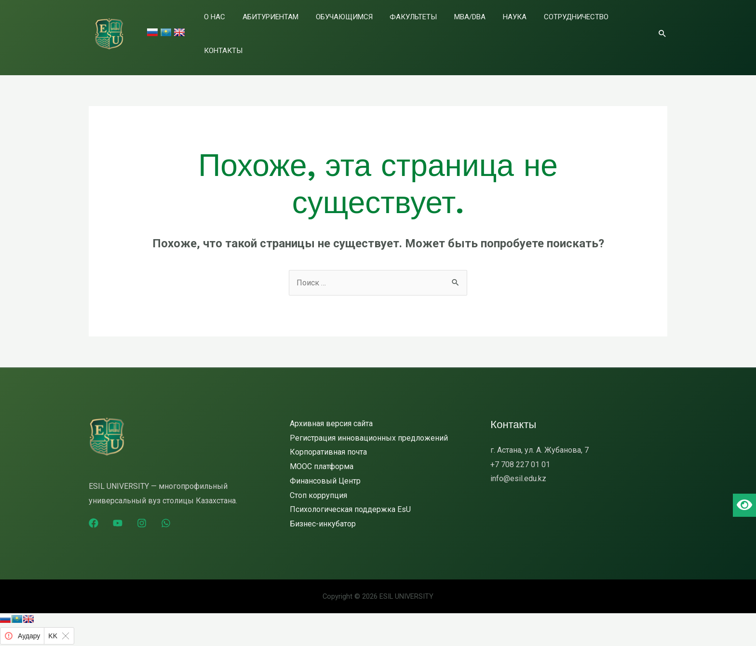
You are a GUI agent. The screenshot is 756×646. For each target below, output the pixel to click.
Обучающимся (374, 28)
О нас (265, 28)
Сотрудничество (566, 28)
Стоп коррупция (318, 484)
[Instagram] (142, 512)
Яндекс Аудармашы (47, 639)
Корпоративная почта (328, 440)
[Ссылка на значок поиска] (662, 27)
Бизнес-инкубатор (323, 512)
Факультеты (434, 28)
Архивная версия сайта (331, 412)
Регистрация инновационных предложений (369, 426)
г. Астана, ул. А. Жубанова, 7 (539, 439)
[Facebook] (93, 512)
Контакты (625, 28)
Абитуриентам (311, 28)
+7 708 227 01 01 (520, 453)
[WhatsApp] (166, 512)
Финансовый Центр (325, 469)
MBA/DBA (480, 28)
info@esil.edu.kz (518, 467)
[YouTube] (117, 512)
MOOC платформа (321, 455)
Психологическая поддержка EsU (350, 498)
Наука (515, 28)
